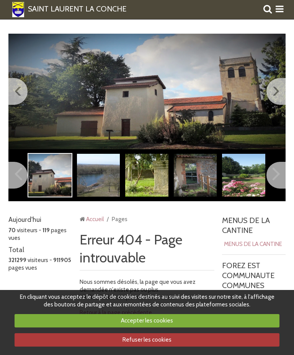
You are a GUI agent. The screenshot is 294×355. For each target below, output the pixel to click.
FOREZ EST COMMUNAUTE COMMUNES (248, 275)
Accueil (95, 219)
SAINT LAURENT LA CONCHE (77, 9)
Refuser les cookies (147, 339)
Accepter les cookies (147, 320)
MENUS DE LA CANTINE (253, 244)
